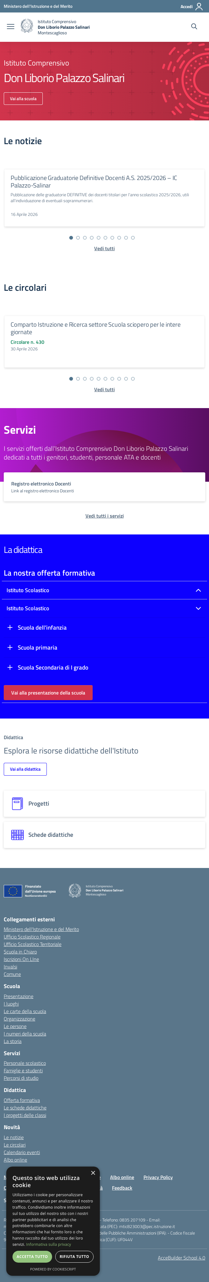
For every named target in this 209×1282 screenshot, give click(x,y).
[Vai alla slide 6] (105, 238)
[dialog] (53, 1221)
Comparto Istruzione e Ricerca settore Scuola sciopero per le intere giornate (96, 328)
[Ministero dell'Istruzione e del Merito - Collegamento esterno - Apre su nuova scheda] (38, 6)
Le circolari (15, 1144)
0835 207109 (132, 1219)
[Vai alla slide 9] (126, 238)
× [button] (92, 1173)
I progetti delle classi (25, 1115)
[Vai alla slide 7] (112, 238)
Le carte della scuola (25, 1011)
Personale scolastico (25, 1063)
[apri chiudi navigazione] (10, 27)
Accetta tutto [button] (32, 1256)
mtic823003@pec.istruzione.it (147, 1226)
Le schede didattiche (25, 1107)
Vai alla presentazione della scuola (48, 692)
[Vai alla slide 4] (92, 238)
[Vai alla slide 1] (71, 238)
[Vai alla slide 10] (133, 238)
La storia (13, 1041)
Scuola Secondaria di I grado (53, 667)
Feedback (122, 1188)
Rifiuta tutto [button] (74, 1256)
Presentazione (18, 996)
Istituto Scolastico (28, 590)
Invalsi (10, 966)
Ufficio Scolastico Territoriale (32, 944)
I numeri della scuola (25, 1033)
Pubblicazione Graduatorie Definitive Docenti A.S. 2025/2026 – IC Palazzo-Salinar (94, 181)
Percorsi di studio (21, 1078)
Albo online (15, 1159)
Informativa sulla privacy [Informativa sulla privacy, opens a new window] (48, 1244)
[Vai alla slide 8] (119, 238)
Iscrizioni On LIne (21, 959)
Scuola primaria (37, 647)
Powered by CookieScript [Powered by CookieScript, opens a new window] (53, 1269)
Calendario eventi (22, 1152)
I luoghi (11, 1003)
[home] (55, 27)
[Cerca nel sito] (194, 27)
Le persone (15, 1026)
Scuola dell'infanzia (42, 627)
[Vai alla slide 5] (98, 238)
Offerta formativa (22, 1100)
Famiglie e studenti (23, 1070)
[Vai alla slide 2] (78, 238)
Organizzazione (19, 1018)
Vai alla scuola (23, 98)
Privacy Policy (158, 1177)
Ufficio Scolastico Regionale (32, 936)
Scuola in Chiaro (20, 951)
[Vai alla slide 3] (85, 238)
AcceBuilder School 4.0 (181, 1257)
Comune (12, 974)
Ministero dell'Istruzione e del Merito (41, 929)
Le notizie (14, 1137)
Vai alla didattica (25, 769)
